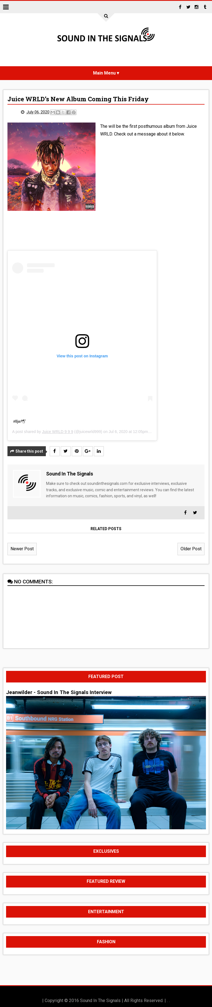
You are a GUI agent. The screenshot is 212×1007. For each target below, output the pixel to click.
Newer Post (22, 548)
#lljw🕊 (19, 421)
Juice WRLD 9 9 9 (57, 431)
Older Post (191, 548)
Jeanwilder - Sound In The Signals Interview (59, 692)
